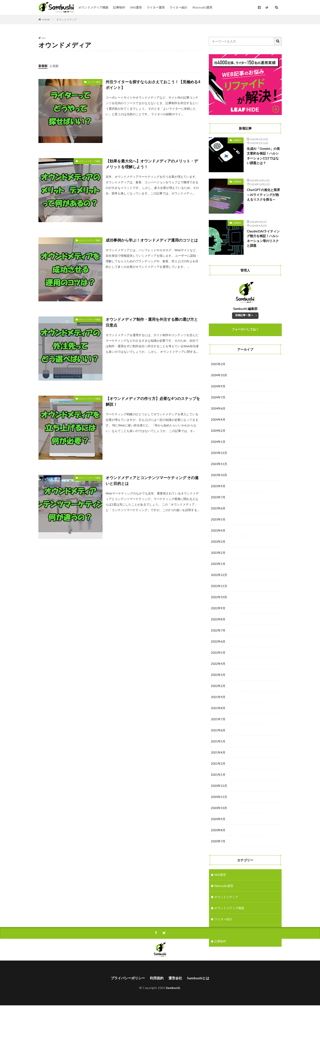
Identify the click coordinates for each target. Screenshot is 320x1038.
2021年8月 (218, 708)
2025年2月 (218, 364)
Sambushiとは (198, 1011)
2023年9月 (218, 486)
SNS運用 (136, 7)
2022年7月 (218, 630)
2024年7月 (218, 397)
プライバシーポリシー (128, 1011)
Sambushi (173, 1020)
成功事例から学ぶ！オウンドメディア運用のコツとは (152, 240)
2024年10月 (219, 375)
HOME (46, 19)
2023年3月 (218, 541)
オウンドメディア (66, 19)
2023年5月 (218, 519)
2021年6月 (218, 730)
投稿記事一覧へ (244, 315)
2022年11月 (219, 586)
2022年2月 (218, 686)
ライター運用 (156, 7)
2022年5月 (218, 652)
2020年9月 (218, 819)
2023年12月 (219, 453)
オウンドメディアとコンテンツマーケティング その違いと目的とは (152, 480)
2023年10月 (219, 475)
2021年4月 (218, 752)
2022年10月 (219, 597)
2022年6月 (218, 641)
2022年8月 (218, 619)
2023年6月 (218, 508)
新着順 (42, 66)
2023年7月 (218, 497)
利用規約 (157, 1011)
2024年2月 (218, 430)
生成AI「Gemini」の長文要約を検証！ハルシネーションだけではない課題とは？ (263, 156)
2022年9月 (218, 608)
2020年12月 (219, 785)
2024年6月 (218, 408)
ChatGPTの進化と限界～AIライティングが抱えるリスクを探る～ (263, 194)
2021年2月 (218, 763)
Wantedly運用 (202, 7)
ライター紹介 (178, 7)
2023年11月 (219, 464)
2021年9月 (218, 697)
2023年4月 (218, 530)
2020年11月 (219, 797)
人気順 (54, 66)
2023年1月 (218, 564)
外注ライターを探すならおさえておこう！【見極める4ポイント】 (153, 84)
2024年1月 (218, 441)
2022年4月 (218, 663)
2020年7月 (218, 841)
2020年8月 (218, 830)
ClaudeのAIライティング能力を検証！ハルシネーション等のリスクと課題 (263, 238)
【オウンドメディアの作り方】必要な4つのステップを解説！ (153, 401)
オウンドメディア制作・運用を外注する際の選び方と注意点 (152, 322)
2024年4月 (218, 419)
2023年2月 (218, 552)
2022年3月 (218, 674)
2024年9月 (218, 386)
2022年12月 (219, 575)
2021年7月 (218, 719)
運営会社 (175, 1011)
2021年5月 (218, 741)
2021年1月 (218, 774)
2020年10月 (219, 808)
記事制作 (119, 7)
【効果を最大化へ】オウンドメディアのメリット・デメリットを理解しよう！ (152, 164)
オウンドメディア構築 (93, 7)
